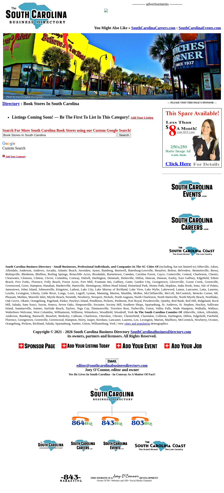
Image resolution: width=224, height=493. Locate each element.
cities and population (137, 323)
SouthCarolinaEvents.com (200, 28)
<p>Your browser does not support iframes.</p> (161, 16)
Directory (11, 103)
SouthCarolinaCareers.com (153, 28)
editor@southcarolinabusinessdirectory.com (112, 365)
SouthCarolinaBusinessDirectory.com (160, 332)
